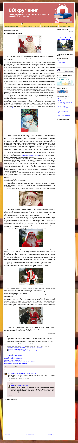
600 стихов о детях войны (64, 115)
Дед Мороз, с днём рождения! (14, 355)
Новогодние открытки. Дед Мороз (13, 357)
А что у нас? (37, 26)
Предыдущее (51, 434)
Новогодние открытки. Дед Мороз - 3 (13, 360)
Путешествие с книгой (59, 23)
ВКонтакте (60, 60)
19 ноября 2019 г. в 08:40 (22, 385)
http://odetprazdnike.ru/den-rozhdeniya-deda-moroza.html (22, 350)
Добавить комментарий (11, 399)
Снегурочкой (15, 107)
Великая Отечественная (46, 23)
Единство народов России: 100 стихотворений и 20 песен (65, 103)
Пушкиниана (69, 23)
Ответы (11, 383)
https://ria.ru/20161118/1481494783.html (18, 349)
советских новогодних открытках (30, 155)
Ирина (12, 366)
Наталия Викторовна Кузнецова (16, 373)
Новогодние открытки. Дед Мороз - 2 (13, 358)
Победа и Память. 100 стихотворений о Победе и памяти (64, 108)
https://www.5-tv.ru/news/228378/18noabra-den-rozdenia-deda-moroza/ (25, 347)
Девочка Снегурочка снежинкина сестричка (15, 363)
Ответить (10, 380)
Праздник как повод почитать (11, 26)
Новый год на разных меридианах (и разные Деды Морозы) (19, 361)
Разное (69, 26)
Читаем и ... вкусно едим (26, 26)
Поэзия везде (62, 26)
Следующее (7, 434)
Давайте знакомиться (15, 23)
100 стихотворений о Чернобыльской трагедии (64, 112)
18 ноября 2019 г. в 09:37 (30, 373)
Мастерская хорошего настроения (49, 26)
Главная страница (29, 434)
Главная (6, 23)
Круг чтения (35, 23)
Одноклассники (61, 62)
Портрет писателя (26, 23)
